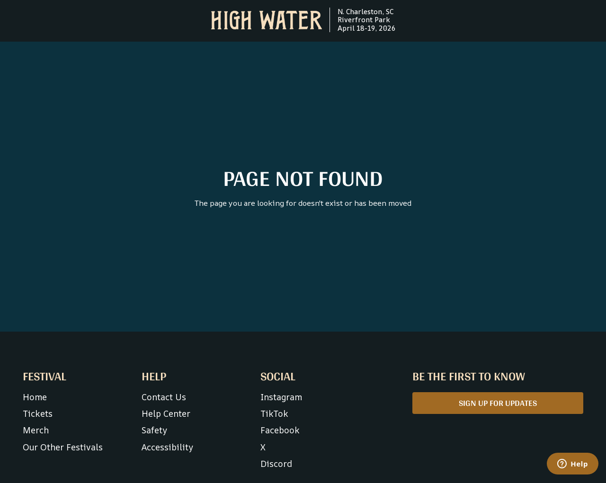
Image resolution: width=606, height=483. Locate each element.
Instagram (281, 397)
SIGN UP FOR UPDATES (498, 403)
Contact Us (164, 397)
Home (35, 397)
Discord (276, 463)
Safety (154, 430)
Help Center (166, 413)
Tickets (38, 413)
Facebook (280, 430)
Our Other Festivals (63, 447)
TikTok (274, 413)
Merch (36, 430)
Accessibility (167, 447)
